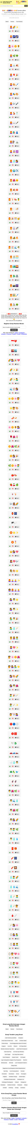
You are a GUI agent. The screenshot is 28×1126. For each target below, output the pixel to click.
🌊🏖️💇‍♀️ (14, 389)
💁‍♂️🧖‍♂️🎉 (14, 618)
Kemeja (16, 1087)
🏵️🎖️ (14, 542)
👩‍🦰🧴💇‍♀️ (14, 161)
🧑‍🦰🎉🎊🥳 (14, 218)
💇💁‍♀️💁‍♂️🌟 (14, 666)
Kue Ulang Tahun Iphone (18, 1054)
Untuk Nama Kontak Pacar (7, 1040)
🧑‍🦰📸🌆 (14, 285)
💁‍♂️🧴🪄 (14, 628)
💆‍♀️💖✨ (14, 647)
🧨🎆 (14, 858)
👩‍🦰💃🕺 (14, 113)
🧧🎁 (14, 848)
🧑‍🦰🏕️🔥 (14, 237)
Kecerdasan (11, 1073)
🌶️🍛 (14, 417)
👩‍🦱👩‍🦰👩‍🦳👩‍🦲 (14, 590)
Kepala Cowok (15, 1057)
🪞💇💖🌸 (14, 954)
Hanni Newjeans (6, 1057)
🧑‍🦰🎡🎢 (14, 228)
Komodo (22, 1071)
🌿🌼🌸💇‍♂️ (14, 465)
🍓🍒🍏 (14, 484)
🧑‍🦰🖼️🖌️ (14, 295)
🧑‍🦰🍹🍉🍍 (14, 199)
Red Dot (25, 1060)
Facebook (21, 332)
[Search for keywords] (12, 6)
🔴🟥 (14, 733)
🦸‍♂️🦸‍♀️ (14, 781)
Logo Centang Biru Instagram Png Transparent (11, 1060)
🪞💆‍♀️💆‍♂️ (14, 944)
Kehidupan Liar (20, 1079)
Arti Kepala (22, 1057)
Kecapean (21, 1037)
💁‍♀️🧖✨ (14, 609)
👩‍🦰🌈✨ (14, 27)
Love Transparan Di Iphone (21, 1062)
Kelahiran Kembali (11, 1084)
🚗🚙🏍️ (14, 752)
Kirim (14, 1102)
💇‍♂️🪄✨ (14, 705)
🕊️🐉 (14, 743)
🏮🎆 (14, 513)
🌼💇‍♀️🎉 (14, 456)
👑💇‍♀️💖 (14, 551)
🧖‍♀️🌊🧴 (14, 800)
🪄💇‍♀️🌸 (14, 925)
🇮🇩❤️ (14, 341)
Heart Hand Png (7, 1051)
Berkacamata (4, 1062)
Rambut (12, 21)
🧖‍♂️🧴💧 (14, 839)
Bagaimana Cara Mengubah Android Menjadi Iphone (14, 1068)
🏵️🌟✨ (14, 532)
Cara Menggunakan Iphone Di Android (18, 1043)
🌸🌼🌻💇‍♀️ (14, 427)
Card (16, 1040)
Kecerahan (4, 1073)
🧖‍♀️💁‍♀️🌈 (14, 820)
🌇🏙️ (14, 350)
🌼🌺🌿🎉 (14, 446)
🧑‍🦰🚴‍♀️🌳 (14, 304)
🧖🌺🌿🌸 (14, 791)
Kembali (4, 1087)
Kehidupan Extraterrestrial (9, 1079)
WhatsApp (24, 334)
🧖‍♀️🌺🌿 (14, 810)
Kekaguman (23, 1082)
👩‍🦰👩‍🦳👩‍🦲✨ (14, 580)
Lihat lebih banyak (14, 17)
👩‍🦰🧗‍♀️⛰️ (14, 142)
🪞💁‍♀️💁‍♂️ (14, 934)
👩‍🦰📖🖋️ (14, 123)
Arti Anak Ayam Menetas (18, 1051)
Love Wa (9, 1046)
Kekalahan (3, 1084)
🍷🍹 (14, 494)
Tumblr (18, 334)
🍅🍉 (14, 475)
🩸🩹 (14, 915)
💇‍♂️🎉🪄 (14, 695)
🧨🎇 (14, 867)
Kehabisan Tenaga (13, 1076)
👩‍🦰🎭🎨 (14, 94)
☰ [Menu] (1, 2)
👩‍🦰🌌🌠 (14, 36)
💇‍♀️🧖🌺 (14, 685)
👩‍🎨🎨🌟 (14, 571)
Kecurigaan (23, 1073)
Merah (7, 21)
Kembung (11, 1087)
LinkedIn (3, 334)
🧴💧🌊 (14, 887)
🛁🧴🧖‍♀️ (14, 762)
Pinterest (9, 334)
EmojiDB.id (15, 1124)
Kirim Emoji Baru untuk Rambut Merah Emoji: (14, 1098)
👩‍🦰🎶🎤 (14, 103)
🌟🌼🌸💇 (14, 398)
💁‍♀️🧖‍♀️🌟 (14, 599)
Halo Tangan (7, 1054)
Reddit (14, 334)
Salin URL (14, 330)
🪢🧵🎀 (14, 992)
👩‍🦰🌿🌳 (14, 56)
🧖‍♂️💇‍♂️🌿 (14, 829)
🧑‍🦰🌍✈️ (14, 170)
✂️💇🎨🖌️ (14, 1011)
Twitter (16, 332)
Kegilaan (5, 1076)
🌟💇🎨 (14, 408)
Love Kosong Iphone (14, 1071)
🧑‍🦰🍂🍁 (14, 190)
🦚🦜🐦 (14, 772)
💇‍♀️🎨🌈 (14, 676)
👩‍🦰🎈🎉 (14, 75)
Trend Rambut (19, 21)
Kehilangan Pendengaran (7, 1082)
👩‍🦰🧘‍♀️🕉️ (14, 151)
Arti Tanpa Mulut (22, 1046)
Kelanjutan (20, 1084)
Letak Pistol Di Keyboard (22, 1048)
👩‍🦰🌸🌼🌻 (14, 46)
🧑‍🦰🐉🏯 (14, 276)
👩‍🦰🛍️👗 (14, 132)
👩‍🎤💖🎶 (14, 561)
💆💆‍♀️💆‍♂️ (14, 638)
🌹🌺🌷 (14, 437)
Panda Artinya (5, 1043)
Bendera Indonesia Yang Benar (7, 1048)
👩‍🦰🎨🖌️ (14, 84)
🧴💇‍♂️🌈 (14, 877)
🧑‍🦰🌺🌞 (14, 180)
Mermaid (11, 1062)
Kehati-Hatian (22, 1076)
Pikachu (15, 1046)
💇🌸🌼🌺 (14, 657)
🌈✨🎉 (14, 370)
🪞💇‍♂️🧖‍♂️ (14, 973)
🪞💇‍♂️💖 (14, 963)
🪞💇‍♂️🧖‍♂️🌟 (14, 982)
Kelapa (25, 1084)
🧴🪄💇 (14, 906)
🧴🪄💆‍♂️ (14, 896)
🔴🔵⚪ (14, 724)
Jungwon (4, 1046)
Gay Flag (6, 1071)
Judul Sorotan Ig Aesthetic (10, 1037)
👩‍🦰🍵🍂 (14, 65)
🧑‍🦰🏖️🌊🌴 (14, 247)
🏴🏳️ (14, 523)
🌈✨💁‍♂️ (14, 379)
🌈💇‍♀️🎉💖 (14, 360)
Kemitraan (23, 1087)
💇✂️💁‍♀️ (14, 714)
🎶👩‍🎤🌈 (14, 504)
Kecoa (17, 1073)
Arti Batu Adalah (22, 1040)
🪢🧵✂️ (14, 1001)
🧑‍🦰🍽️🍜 (14, 209)
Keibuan (17, 1082)
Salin (17, 31)
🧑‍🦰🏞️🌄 (14, 266)
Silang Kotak (14, 1065)
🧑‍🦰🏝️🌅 (14, 257)
